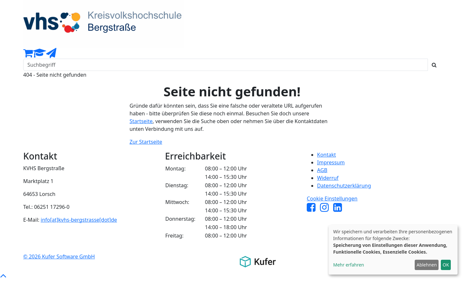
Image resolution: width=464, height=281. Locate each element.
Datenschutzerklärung (344, 185)
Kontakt (326, 154)
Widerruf (327, 177)
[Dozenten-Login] (39, 54)
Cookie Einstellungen (332, 198)
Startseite (141, 121)
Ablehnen (427, 265)
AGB (322, 170)
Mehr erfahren (348, 265)
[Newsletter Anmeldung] (51, 54)
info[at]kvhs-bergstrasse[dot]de (79, 219)
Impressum (331, 162)
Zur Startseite (146, 141)
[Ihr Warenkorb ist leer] (28, 54)
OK (446, 265)
